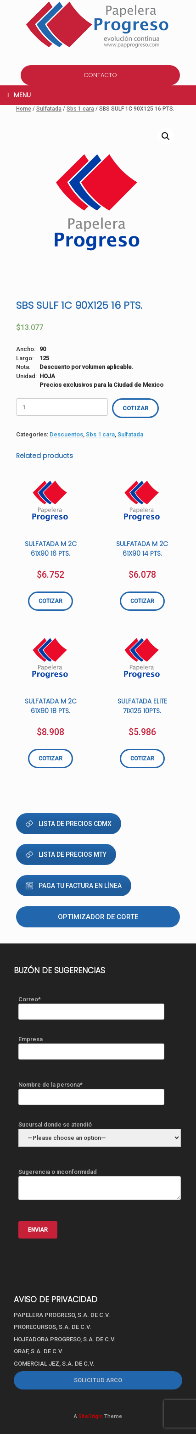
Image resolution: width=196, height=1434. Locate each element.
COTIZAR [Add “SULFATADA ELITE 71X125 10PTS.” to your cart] (142, 758)
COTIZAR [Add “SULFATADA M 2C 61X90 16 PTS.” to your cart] (50, 601)
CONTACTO (100, 75)
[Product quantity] (62, 407)
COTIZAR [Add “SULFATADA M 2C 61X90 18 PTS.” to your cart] (50, 758)
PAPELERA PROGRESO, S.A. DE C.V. (62, 1314)
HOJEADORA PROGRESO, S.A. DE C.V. (65, 1339)
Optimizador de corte (98, 917)
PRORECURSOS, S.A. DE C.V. (52, 1326)
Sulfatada (49, 109)
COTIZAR (135, 408)
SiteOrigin (90, 1416)
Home (23, 109)
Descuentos (66, 434)
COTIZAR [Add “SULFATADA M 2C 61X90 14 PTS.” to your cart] (142, 601)
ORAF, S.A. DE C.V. (38, 1351)
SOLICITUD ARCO (98, 1380)
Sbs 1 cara (80, 109)
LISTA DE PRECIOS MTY (66, 854)
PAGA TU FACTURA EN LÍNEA (74, 885)
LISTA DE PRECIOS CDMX (69, 823)
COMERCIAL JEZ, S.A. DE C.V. (54, 1363)
